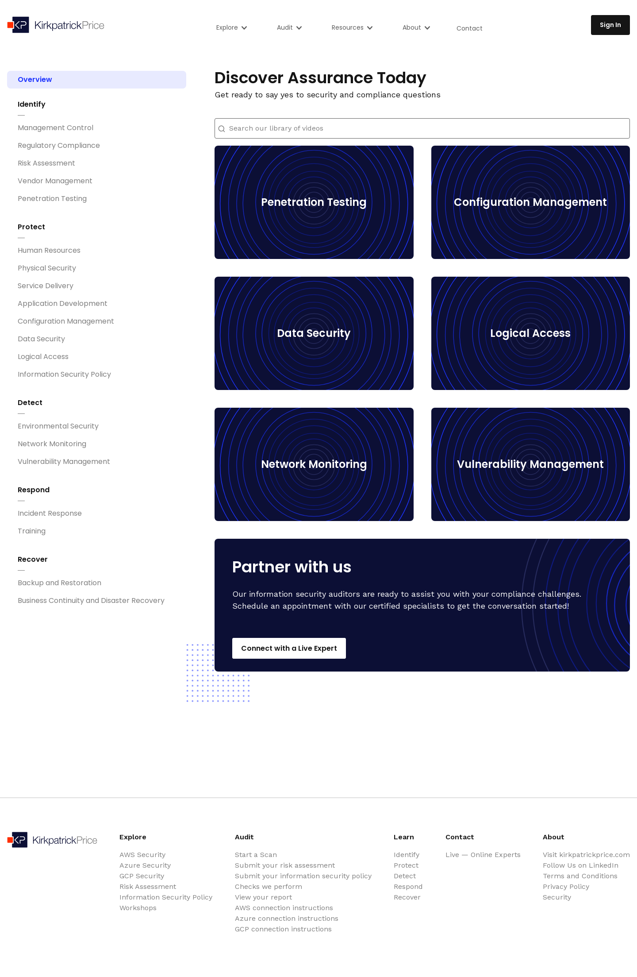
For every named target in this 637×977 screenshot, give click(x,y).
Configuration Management (66, 321)
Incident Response (50, 513)
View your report (263, 897)
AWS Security (142, 854)
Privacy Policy (566, 886)
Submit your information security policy (303, 876)
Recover (33, 559)
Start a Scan (256, 854)
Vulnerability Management (64, 461)
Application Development (62, 303)
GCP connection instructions (283, 929)
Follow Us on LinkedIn (580, 865)
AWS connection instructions (284, 908)
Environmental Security (58, 426)
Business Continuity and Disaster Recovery (91, 600)
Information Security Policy (64, 374)
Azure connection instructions (286, 918)
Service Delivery (45, 286)
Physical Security (47, 268)
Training (32, 531)
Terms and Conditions (580, 876)
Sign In (610, 24)
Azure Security (145, 865)
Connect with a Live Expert (289, 648)
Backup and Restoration (59, 583)
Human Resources (49, 250)
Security (557, 897)
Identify (32, 104)
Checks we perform (268, 886)
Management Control (55, 128)
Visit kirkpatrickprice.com (586, 854)
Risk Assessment (46, 163)
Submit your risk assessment (285, 865)
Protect (31, 227)
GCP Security (141, 876)
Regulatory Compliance (59, 145)
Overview (35, 79)
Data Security (41, 339)
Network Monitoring (52, 444)
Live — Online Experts (483, 854)
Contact (470, 28)
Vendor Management (55, 181)
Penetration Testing (52, 198)
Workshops (138, 908)
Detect (30, 403)
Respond (34, 490)
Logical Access (43, 356)
